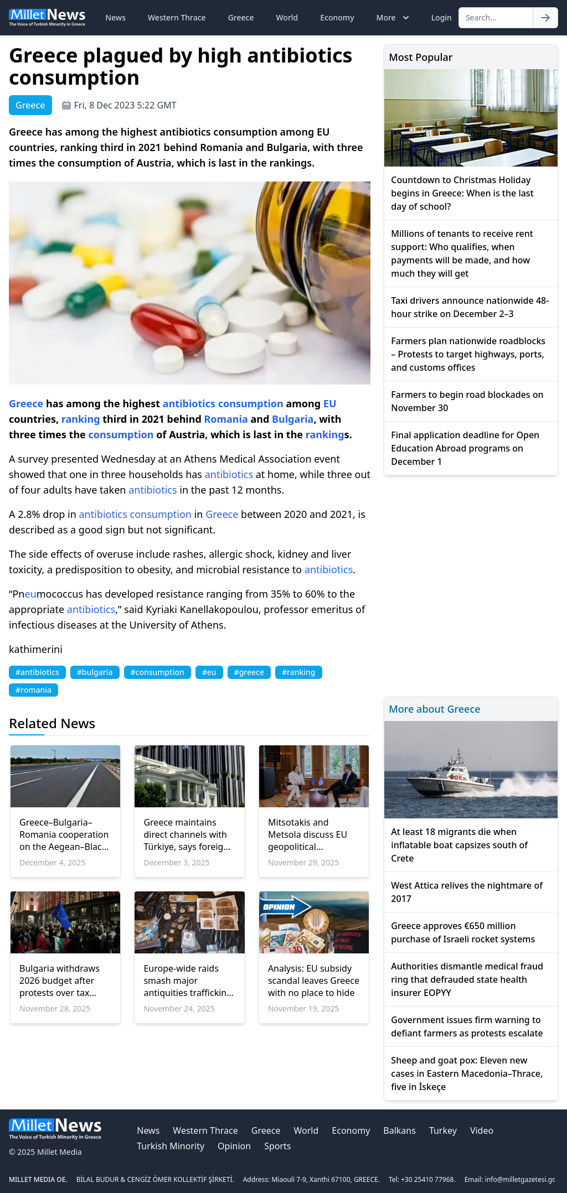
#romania (33, 689)
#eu (209, 672)
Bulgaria (292, 419)
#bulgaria (95, 672)
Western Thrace (177, 17)
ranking (80, 419)
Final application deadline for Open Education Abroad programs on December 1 (465, 448)
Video (481, 1130)
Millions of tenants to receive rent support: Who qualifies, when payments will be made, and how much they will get (462, 253)
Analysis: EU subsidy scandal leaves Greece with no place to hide (313, 980)
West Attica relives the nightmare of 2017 (467, 892)
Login (441, 17)
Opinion (234, 1146)
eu (30, 593)
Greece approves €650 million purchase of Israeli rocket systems (463, 932)
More (394, 17)
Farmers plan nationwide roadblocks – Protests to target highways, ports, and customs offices (468, 354)
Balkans (399, 1130)
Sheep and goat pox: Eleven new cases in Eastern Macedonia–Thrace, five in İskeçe (467, 1073)
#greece (249, 672)
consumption (251, 403)
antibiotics (189, 403)
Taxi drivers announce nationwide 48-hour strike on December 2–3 (470, 307)
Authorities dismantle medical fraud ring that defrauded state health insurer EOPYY (467, 979)
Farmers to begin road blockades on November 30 (467, 401)
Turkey (443, 1130)
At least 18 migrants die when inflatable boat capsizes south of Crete (459, 845)
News (115, 17)
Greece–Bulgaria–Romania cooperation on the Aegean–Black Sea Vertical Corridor (64, 834)
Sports (277, 1146)
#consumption (157, 672)
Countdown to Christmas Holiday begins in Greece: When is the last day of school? (462, 193)
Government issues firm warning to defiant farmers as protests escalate (467, 1026)
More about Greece (434, 708)
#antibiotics (37, 672)
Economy (337, 17)
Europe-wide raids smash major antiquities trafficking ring (187, 980)
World (287, 17)
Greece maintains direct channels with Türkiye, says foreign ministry (186, 834)
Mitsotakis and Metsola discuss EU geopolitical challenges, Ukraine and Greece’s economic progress (308, 834)
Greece (241, 17)
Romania (226, 419)
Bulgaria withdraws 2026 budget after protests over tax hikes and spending (59, 980)
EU (330, 403)
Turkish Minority (170, 1146)
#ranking (299, 672)
